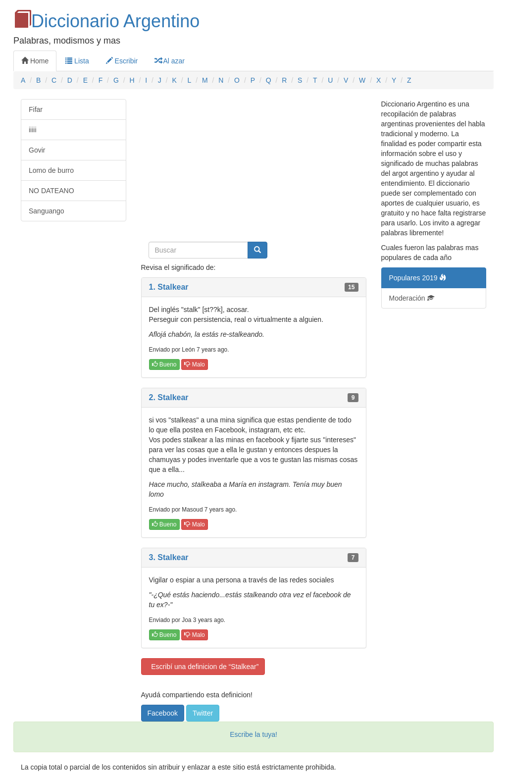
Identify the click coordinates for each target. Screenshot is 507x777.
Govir (37, 150)
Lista (77, 61)
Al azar (169, 61)
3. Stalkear (169, 557)
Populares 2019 (418, 278)
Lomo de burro (51, 170)
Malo (194, 364)
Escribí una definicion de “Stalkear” (203, 667)
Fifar (36, 109)
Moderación (411, 298)
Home (35, 61)
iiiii (33, 130)
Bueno (164, 364)
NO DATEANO (51, 191)
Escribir (122, 61)
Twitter (203, 713)
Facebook (163, 713)
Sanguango (46, 211)
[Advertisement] (253, 168)
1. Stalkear (169, 287)
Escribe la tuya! (253, 734)
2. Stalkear (169, 397)
